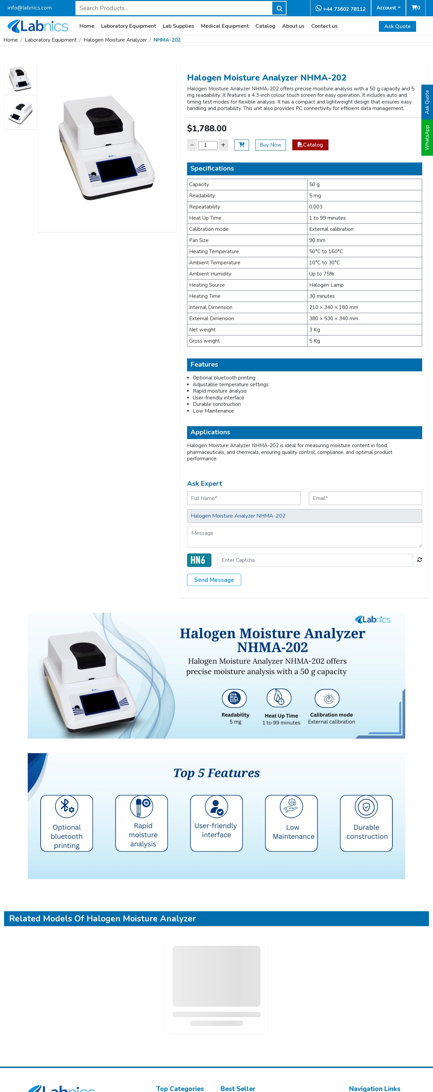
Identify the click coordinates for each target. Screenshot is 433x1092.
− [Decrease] (192, 144)
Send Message (214, 580)
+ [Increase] (223, 144)
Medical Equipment (225, 26)
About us (293, 26)
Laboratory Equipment (128, 26)
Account (386, 7)
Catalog (265, 26)
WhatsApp (427, 137)
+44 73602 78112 (341, 9)
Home (86, 26)
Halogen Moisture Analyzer (115, 40)
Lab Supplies (178, 26)
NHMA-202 (167, 40)
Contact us (324, 26)
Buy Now (270, 144)
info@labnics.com (29, 8)
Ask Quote (397, 26)
